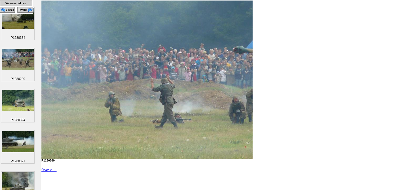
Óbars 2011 (48, 170)
